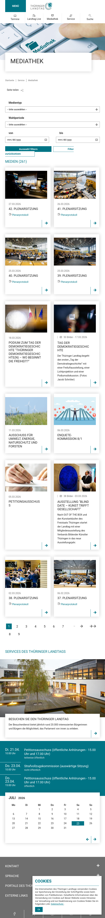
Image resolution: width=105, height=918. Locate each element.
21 (26, 823)
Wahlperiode (54, 122)
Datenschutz (57, 904)
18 (78, 818)
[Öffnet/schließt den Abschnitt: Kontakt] (98, 866)
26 (90, 823)
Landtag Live (34, 19)
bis (79, 138)
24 (65, 823)
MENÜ (15, 6)
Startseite (9, 80)
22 (39, 823)
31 (65, 828)
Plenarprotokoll (20, 215)
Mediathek (52, 19)
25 (78, 823)
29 (39, 828)
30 (52, 828)
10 (65, 814)
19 (90, 818)
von (29, 138)
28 (26, 828)
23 (52, 823)
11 (78, 814)
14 (26, 818)
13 (13, 818)
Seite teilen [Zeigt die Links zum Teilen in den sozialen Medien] (13, 90)
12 (90, 814)
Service (71, 19)
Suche (90, 19)
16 (52, 818)
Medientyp (54, 106)
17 (65, 818)
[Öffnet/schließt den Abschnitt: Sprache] (98, 875)
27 (13, 828)
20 (13, 823)
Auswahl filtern (28, 149)
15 (39, 818)
